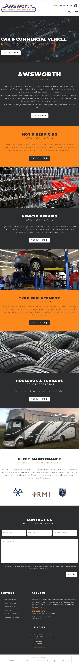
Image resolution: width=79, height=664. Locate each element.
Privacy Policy (34, 568)
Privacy (43, 657)
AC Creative (66, 661)
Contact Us (38, 115)
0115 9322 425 (65, 5)
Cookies (36, 657)
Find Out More (38, 158)
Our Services (9, 53)
